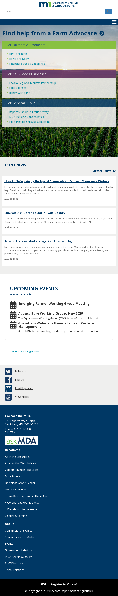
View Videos (22, 397)
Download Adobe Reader (20, 483)
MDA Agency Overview (18, 557)
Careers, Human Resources (21, 470)
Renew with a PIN (20, 93)
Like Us (19, 380)
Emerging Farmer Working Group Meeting (54, 303)
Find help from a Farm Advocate (49, 33)
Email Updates (24, 388)
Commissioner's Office (18, 530)
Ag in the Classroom (17, 456)
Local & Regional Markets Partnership (32, 83)
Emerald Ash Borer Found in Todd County (34, 213)
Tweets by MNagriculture (25, 351)
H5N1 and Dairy (19, 59)
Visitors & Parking (16, 516)
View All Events (19, 294)
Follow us (21, 371)
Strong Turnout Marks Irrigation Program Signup (40, 241)
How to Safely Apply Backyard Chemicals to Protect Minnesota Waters (56, 181)
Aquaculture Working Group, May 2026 (50, 313)
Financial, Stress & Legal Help (27, 63)
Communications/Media (19, 537)
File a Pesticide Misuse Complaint (29, 122)
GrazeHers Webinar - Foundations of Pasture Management (56, 325)
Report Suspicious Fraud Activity (29, 112)
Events (9, 543)
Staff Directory (14, 563)
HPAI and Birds (18, 54)
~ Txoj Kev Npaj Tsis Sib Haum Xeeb (27, 496)
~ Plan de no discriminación (21, 509)
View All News (102, 171)
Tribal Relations (14, 570)
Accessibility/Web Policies (20, 463)
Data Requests (14, 476)
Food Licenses (17, 88)
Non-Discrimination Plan (20, 489)
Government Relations (18, 550)
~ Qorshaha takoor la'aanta (22, 502)
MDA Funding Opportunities (26, 117)
